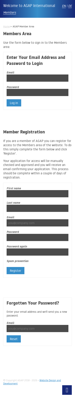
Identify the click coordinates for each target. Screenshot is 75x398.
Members (9, 12)
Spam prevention (17, 261)
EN (64, 6)
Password (13, 87)
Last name (13, 202)
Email (10, 72)
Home (6, 26)
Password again (17, 246)
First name (14, 188)
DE (70, 6)
